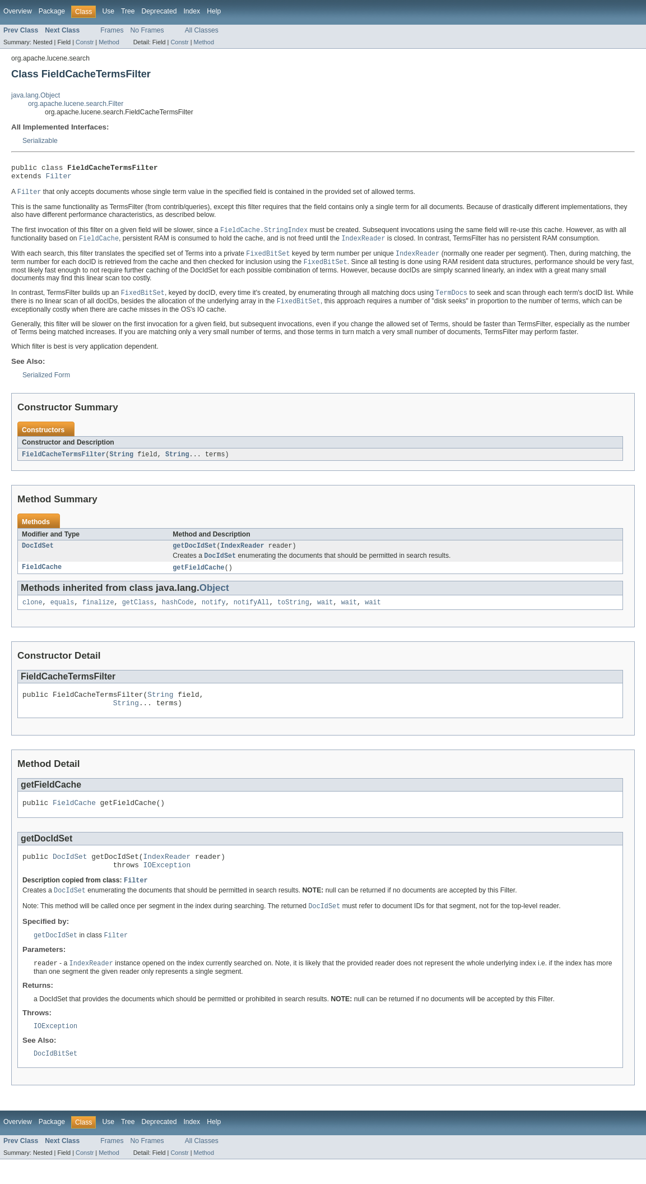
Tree (128, 11)
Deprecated (159, 11)
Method (109, 42)
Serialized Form (46, 382)
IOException (167, 884)
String (121, 461)
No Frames (147, 30)
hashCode (178, 613)
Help (214, 11)
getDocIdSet (194, 554)
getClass (138, 613)
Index (191, 11)
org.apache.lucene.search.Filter (75, 104)
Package (52, 11)
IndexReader (242, 554)
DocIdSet (38, 554)
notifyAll (251, 613)
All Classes (202, 30)
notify (214, 613)
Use (108, 11)
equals (62, 613)
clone (32, 613)
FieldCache (42, 577)
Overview (17, 11)
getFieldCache (198, 577)
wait (325, 613)
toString (293, 613)
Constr (85, 42)
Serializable (40, 141)
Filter (59, 179)
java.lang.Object (35, 95)
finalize (98, 613)
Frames (111, 30)
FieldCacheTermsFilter (63, 461)
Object (214, 598)
